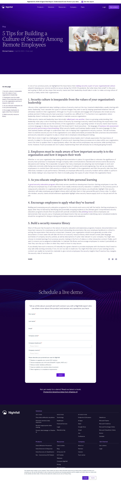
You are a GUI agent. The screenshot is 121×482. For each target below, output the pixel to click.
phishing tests (87, 212)
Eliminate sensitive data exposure (43, 421)
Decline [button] (93, 478)
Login (104, 7)
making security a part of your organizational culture (95, 86)
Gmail (79, 430)
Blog (58, 449)
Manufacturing (61, 430)
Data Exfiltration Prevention (44, 445)
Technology (60, 417)
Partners (80, 449)
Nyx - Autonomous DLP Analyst (45, 455)
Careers (80, 452)
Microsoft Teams (104, 420)
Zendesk (101, 436)
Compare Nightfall (62, 461)
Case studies (61, 445)
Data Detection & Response (44, 449)
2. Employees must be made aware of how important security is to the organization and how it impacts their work (12, 100)
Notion (101, 433)
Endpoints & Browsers (84, 417)
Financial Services (62, 424)
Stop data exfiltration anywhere (45, 417)
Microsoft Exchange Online (107, 427)
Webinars (59, 458)
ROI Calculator (61, 467)
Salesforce (102, 417)
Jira (79, 433)
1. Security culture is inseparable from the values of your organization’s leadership (12, 93)
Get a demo (114, 7)
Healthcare (60, 420)
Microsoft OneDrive (105, 424)
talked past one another (76, 119)
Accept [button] (85, 478)
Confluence (81, 436)
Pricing (59, 464)
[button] (41, 7)
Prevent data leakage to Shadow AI (45, 431)
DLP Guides (60, 455)
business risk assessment (109, 126)
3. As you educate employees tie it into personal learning (12, 106)
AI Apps (80, 420)
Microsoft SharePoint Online (107, 430)
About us (80, 445)
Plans (82, 7)
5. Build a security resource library (10, 115)
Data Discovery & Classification (45, 452)
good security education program (42, 184)
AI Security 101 (61, 452)
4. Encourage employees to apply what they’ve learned (10, 111)
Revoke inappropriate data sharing (44, 426)
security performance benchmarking (45, 128)
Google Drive (82, 427)
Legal (58, 427)
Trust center (81, 455)
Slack (79, 424)
